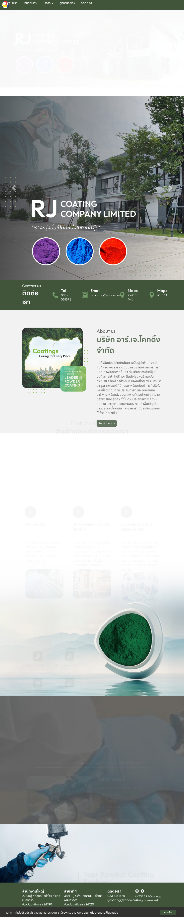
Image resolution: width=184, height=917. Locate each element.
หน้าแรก (13, 3)
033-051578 (66, 297)
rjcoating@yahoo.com (106, 295)
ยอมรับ (168, 912)
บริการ (48, 3)
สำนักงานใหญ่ (133, 297)
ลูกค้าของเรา (67, 3)
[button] (14, 53)
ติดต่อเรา (86, 3)
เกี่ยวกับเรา (30, 3)
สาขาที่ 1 (162, 295)
